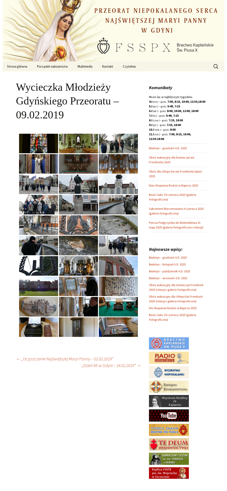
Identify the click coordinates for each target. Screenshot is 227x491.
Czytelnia (129, 66)
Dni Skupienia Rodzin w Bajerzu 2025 (173, 308)
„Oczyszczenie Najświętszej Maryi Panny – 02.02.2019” (64, 358)
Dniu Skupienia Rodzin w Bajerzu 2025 (173, 185)
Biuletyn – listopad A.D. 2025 (167, 264)
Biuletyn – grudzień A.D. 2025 (168, 148)
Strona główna (17, 66)
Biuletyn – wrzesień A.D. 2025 (168, 278)
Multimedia (84, 66)
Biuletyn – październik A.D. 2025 (169, 271)
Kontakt (107, 66)
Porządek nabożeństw (52, 66)
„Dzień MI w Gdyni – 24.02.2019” (111, 365)
